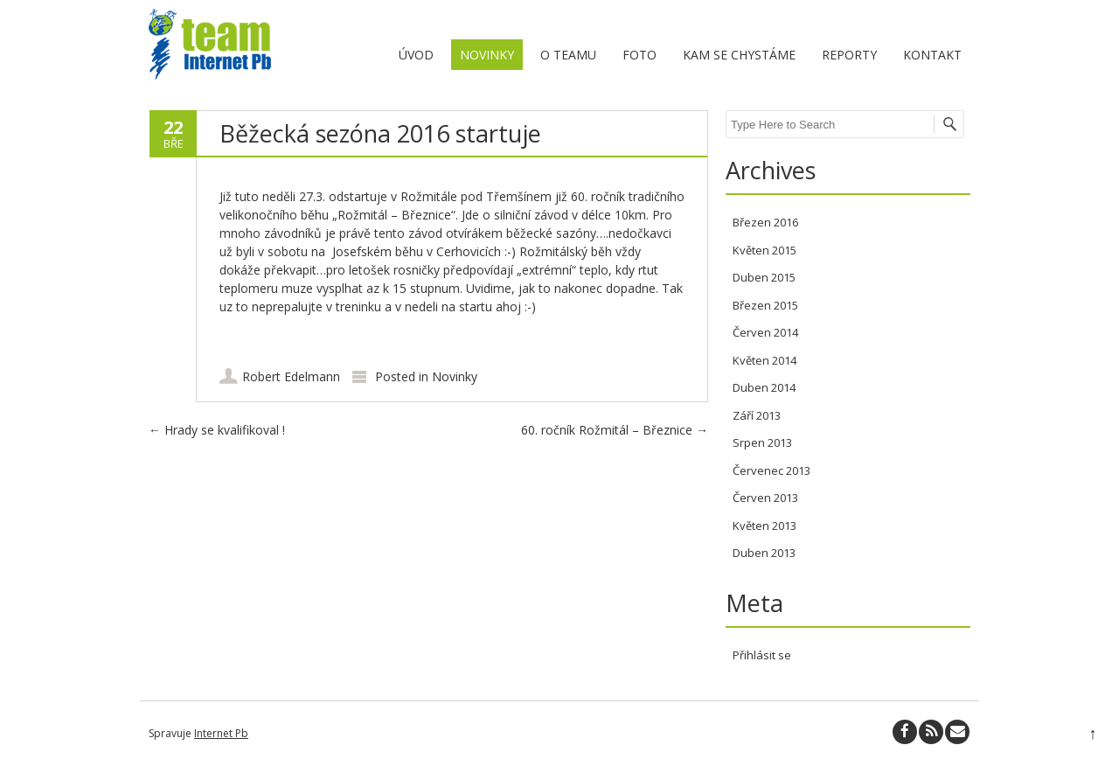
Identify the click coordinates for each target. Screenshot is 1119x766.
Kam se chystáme (739, 54)
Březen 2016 (765, 222)
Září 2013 (757, 415)
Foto (639, 54)
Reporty (849, 54)
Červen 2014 (765, 332)
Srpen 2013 (762, 442)
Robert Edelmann (291, 376)
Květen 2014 (764, 360)
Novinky (487, 54)
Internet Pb (221, 733)
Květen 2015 (764, 250)
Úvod (416, 54)
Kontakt (932, 54)
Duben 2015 (764, 277)
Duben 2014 (764, 387)
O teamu (568, 54)
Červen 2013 (765, 497)
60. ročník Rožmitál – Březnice (614, 429)
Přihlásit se (762, 655)
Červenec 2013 (771, 470)
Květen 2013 (764, 525)
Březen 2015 (765, 305)
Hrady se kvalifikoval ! (217, 429)
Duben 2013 (764, 553)
